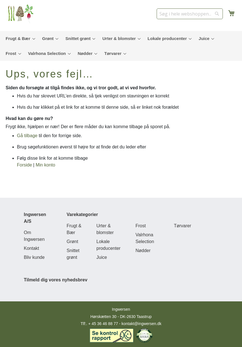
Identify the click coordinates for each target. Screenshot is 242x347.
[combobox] (190, 13)
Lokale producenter (108, 245)
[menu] (121, 46)
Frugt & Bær (74, 229)
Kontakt (31, 248)
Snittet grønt (73, 254)
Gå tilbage (27, 135)
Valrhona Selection (145, 238)
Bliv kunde (34, 257)
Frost (141, 225)
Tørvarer (182, 225)
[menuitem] (19, 38)
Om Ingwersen (34, 236)
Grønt (72, 241)
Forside (24, 165)
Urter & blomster (105, 229)
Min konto (45, 165)
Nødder (143, 250)
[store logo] (22, 14)
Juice (101, 257)
